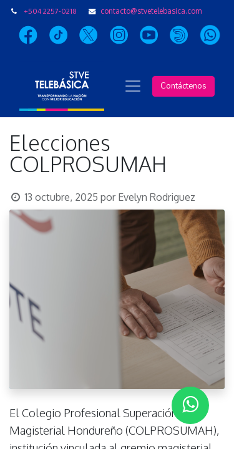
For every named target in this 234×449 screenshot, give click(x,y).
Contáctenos (183, 86)
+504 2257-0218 (50, 11)
